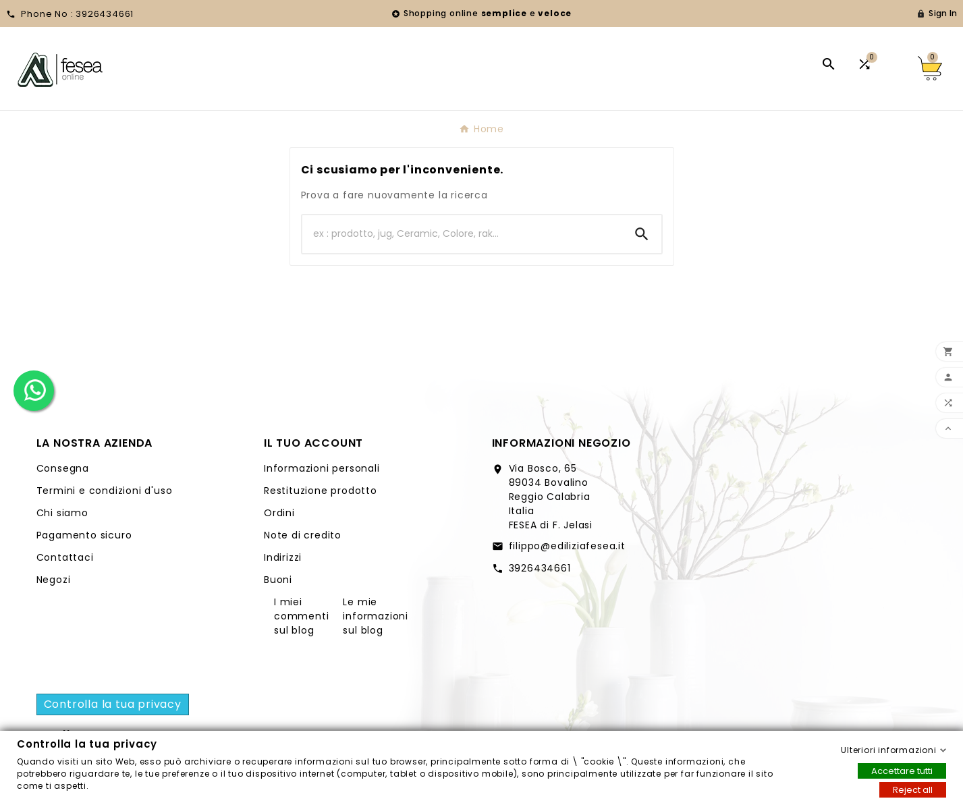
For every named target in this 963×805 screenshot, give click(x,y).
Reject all (913, 789)
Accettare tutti (902, 770)
